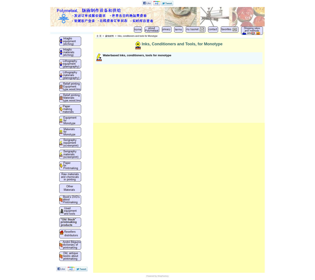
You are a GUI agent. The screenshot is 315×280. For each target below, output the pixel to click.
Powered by (151, 276)
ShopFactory (163, 276)
